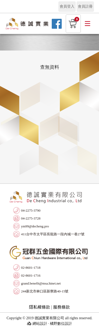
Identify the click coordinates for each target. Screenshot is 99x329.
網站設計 (39, 324)
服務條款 (61, 307)
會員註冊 (85, 6)
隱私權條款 (39, 307)
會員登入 (67, 6)
